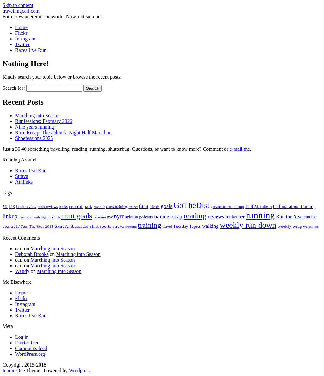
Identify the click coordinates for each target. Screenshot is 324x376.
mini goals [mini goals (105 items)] (76, 216)
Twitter (22, 44)
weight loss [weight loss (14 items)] (311, 226)
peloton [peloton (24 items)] (131, 217)
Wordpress (79, 370)
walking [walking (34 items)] (210, 226)
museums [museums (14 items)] (99, 217)
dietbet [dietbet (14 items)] (133, 207)
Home (21, 27)
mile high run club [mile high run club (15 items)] (47, 217)
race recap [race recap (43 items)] (171, 216)
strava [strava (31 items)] (118, 226)
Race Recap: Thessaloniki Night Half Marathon (63, 132)
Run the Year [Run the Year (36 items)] (289, 217)
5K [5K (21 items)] (5, 206)
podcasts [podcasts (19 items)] (146, 217)
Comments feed (31, 348)
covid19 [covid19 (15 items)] (99, 207)
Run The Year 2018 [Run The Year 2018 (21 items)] (37, 226)
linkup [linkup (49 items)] (10, 216)
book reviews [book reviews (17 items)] (48, 206)
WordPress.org (30, 354)
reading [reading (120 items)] (195, 216)
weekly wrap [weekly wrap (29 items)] (290, 226)
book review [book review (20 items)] (26, 206)
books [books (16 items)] (63, 207)
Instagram (25, 38)
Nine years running (34, 127)
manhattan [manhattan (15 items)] (26, 217)
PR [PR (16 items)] (156, 217)
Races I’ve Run (30, 50)
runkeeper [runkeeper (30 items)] (235, 216)
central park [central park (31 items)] (80, 206)
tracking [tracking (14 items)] (131, 226)
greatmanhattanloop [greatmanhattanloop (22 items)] (227, 206)
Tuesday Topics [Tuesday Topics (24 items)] (187, 226)
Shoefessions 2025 (34, 138)
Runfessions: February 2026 (43, 121)
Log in (21, 337)
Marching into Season (37, 115)
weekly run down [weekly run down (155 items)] (248, 225)
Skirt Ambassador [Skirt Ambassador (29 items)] (72, 226)
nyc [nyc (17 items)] (110, 217)
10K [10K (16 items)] (12, 207)
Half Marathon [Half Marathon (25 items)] (258, 206)
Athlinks (24, 182)
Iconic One (14, 370)
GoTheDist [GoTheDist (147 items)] (191, 205)
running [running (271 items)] (260, 215)
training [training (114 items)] (149, 225)
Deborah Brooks (31, 254)
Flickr (21, 33)
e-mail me (239, 149)
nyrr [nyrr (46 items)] (119, 216)
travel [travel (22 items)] (167, 226)
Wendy (22, 271)
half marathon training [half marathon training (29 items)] (294, 206)
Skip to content (18, 5)
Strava (21, 176)
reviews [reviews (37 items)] (216, 217)
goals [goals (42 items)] (167, 206)
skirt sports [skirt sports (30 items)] (101, 226)
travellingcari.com (21, 11)
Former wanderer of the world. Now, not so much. (53, 16)
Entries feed (27, 342)
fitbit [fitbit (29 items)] (143, 206)
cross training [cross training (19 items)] (116, 206)
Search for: (14, 88)
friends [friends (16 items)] (155, 207)
